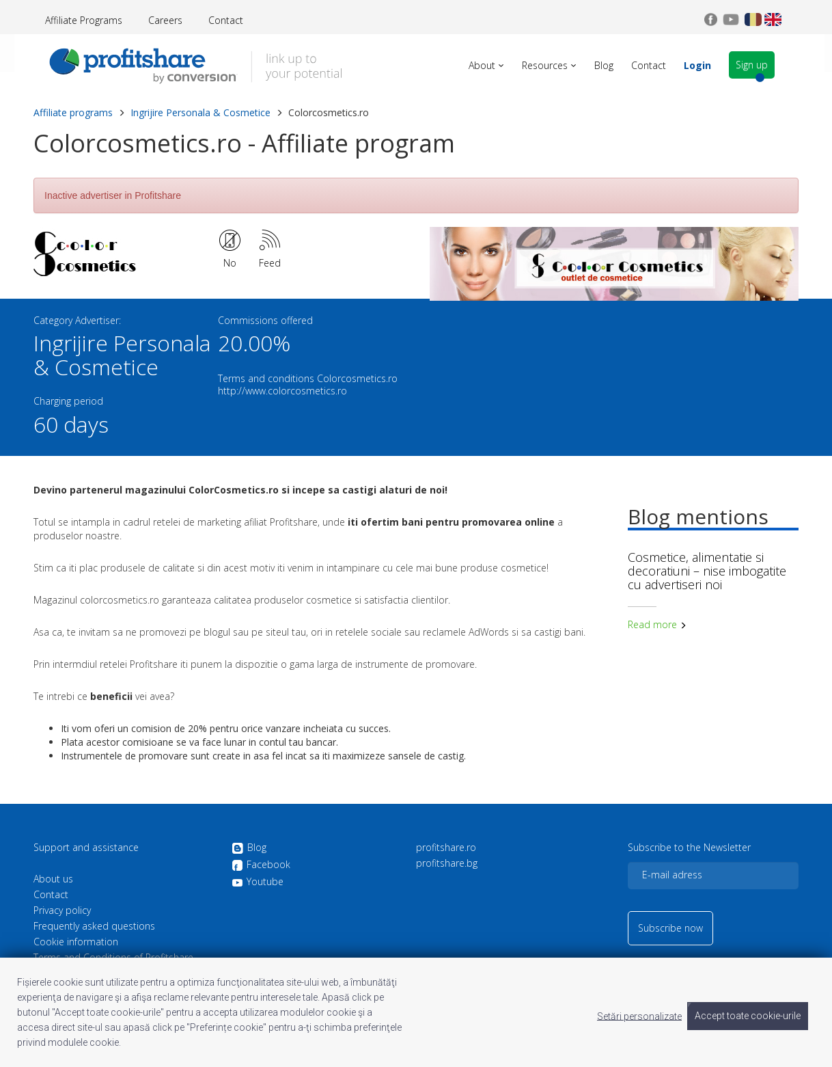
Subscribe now (670, 927)
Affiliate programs (73, 112)
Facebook (261, 865)
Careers (165, 20)
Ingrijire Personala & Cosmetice (200, 112)
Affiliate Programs (83, 20)
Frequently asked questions (94, 926)
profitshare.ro (446, 847)
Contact (225, 20)
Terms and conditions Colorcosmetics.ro (308, 378)
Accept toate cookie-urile (748, 1015)
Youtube (257, 881)
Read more (657, 624)
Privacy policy (62, 910)
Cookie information (75, 941)
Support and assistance (86, 847)
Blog (249, 848)
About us (53, 879)
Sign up (777, 65)
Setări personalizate (639, 1015)
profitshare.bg (446, 863)
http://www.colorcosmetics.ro (282, 390)
